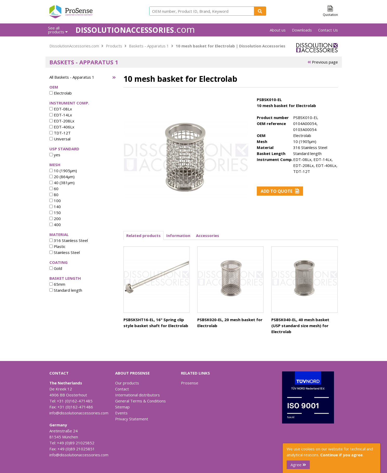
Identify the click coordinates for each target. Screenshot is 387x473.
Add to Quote (280, 191)
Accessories (207, 235)
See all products (58, 29)
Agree (298, 464)
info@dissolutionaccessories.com (78, 412)
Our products (127, 382)
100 (55, 200)
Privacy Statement (131, 418)
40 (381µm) (62, 182)
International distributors (137, 394)
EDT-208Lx (61, 120)
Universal (59, 138)
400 (55, 224)
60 (53, 188)
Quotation (330, 15)
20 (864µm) (62, 176)
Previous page (322, 62)
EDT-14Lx (60, 114)
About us (278, 30)
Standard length (65, 290)
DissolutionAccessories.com (74, 45)
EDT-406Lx (61, 126)
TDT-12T (60, 132)
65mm (57, 284)
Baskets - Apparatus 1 (149, 45)
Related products (143, 235)
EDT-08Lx (60, 108)
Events (121, 412)
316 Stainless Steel (68, 240)
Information (178, 235)
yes (54, 154)
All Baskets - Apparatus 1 (71, 77)
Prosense (189, 382)
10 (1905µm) (63, 170)
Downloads (302, 30)
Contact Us (328, 30)
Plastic (57, 246)
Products (114, 45)
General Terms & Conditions (140, 400)
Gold (55, 268)
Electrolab (60, 93)
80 (53, 194)
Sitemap (122, 406)
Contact (122, 388)
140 (55, 206)
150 (55, 212)
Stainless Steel (64, 252)
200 (55, 218)
